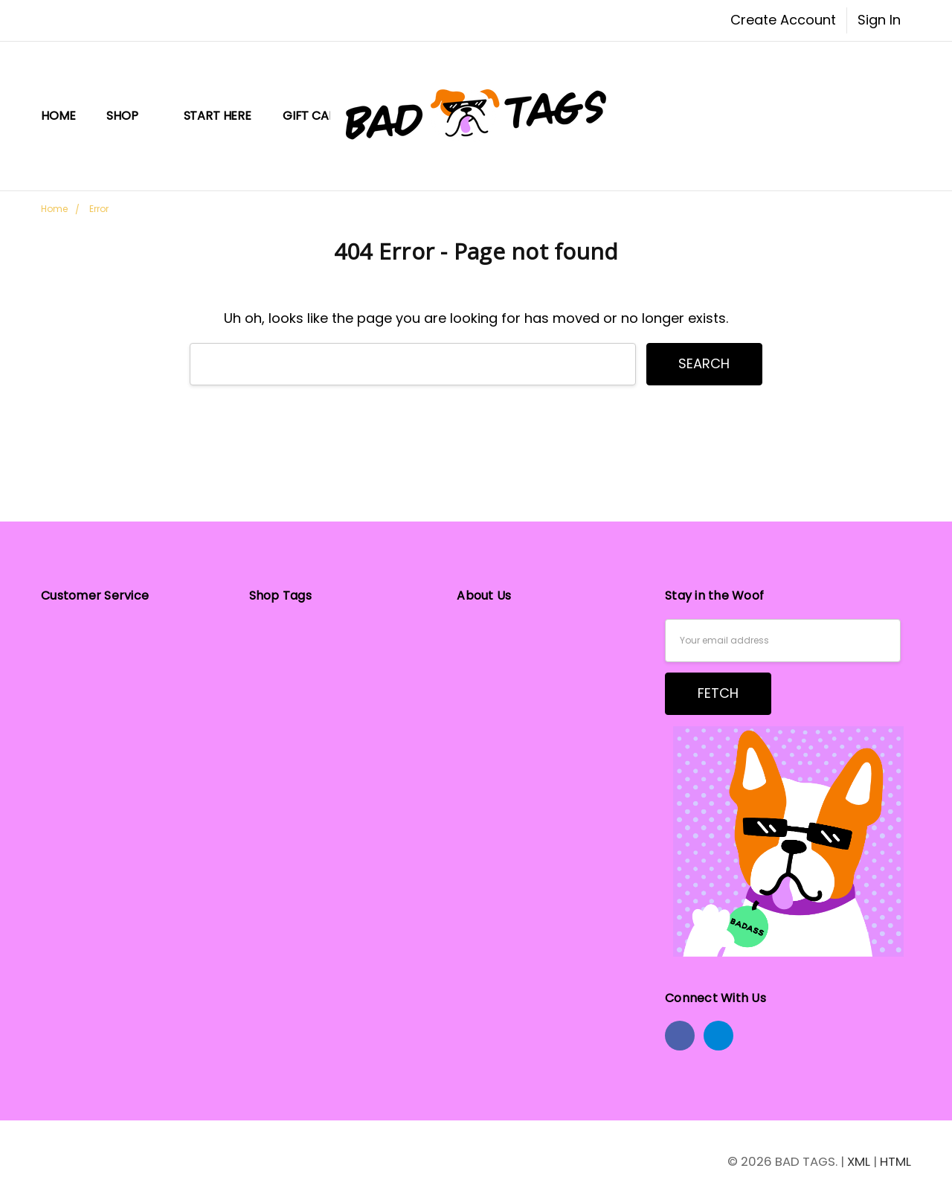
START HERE (217, 115)
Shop (129, 115)
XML (858, 1161)
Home (58, 115)
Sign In (879, 19)
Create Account (783, 19)
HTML (895, 1161)
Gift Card (314, 115)
